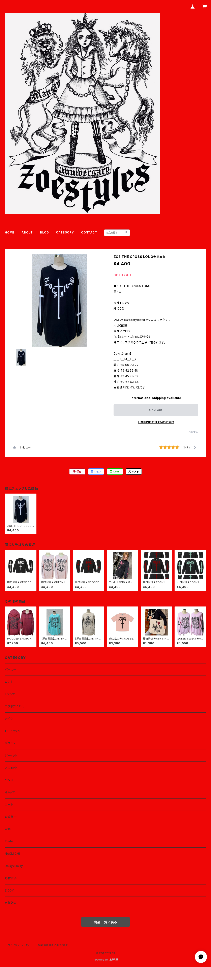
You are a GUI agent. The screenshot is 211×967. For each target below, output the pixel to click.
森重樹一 (11, 816)
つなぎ (9, 780)
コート (9, 804)
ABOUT (27, 232)
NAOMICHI (12, 853)
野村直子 (11, 878)
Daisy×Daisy (14, 866)
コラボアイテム (14, 706)
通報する (193, 432)
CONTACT (89, 232)
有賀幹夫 (11, 902)
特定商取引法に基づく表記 (53, 945)
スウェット (11, 767)
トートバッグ (13, 730)
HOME (9, 232)
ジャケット (11, 755)
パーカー (10, 669)
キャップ (10, 792)
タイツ (9, 718)
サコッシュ (11, 743)
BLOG (44, 232)
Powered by (105, 959)
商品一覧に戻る (105, 922)
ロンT (8, 681)
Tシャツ (10, 694)
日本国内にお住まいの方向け (156, 422)
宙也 (8, 829)
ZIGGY (9, 890)
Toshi (9, 841)
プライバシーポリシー (20, 945)
